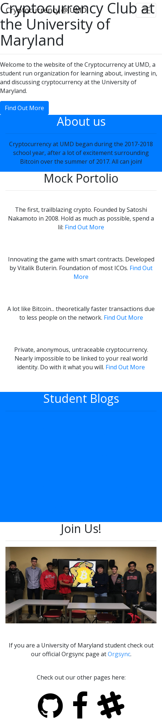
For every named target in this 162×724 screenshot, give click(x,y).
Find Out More (24, 108)
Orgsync (119, 654)
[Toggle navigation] (146, 10)
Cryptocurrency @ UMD (46, 10)
